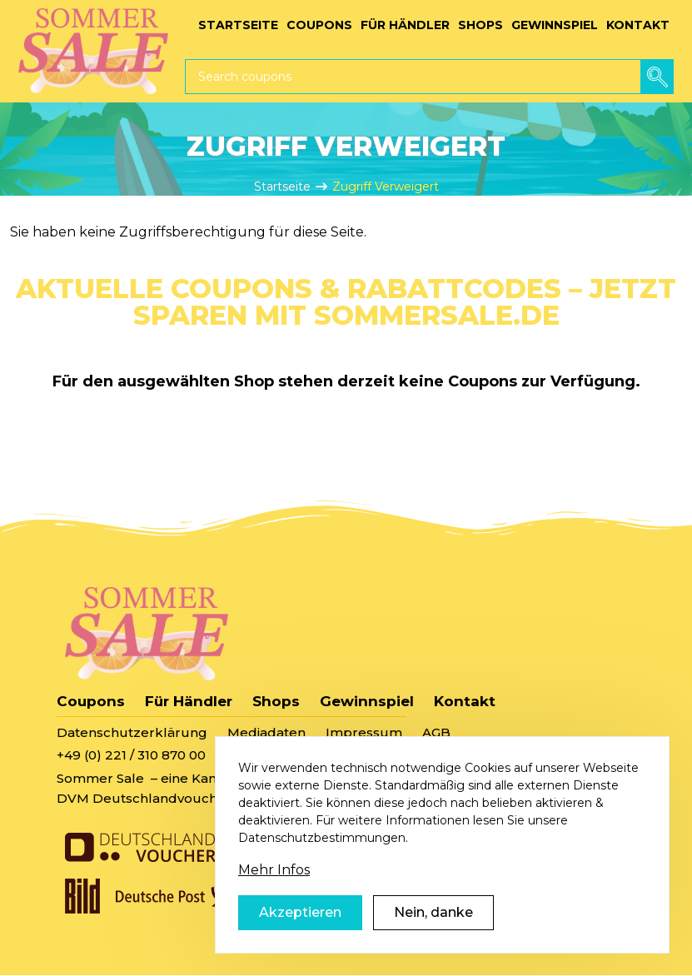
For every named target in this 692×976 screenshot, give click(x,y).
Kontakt (464, 701)
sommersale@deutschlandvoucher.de (352, 755)
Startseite (282, 186)
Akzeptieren (300, 934)
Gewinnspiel (367, 701)
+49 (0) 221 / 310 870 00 (131, 755)
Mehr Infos (274, 891)
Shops (276, 701)
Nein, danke (433, 934)
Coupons (91, 701)
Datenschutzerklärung (132, 732)
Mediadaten (266, 732)
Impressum (364, 732)
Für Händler (188, 701)
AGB (436, 732)
